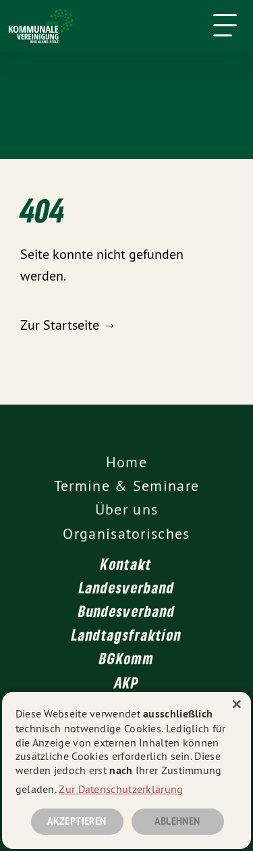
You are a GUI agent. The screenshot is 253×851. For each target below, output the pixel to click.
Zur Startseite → (68, 324)
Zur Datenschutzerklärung (121, 789)
